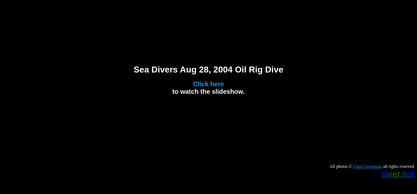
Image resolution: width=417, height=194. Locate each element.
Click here (208, 84)
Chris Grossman (367, 166)
